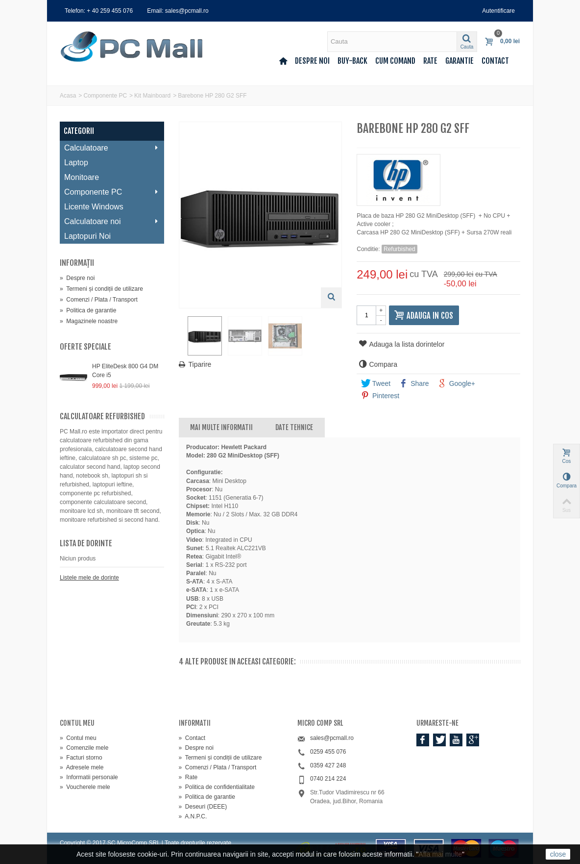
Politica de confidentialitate (217, 787)
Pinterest (380, 396)
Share (414, 383)
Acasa (68, 95)
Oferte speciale (85, 347)
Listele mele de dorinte (89, 577)
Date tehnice (294, 427)
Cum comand (395, 61)
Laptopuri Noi (87, 236)
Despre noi (312, 61)
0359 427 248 (328, 765)
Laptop (76, 162)
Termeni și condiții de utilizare (101, 288)
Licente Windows (93, 207)
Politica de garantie (88, 310)
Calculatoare (111, 148)
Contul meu (78, 738)
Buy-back (352, 61)
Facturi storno (81, 757)
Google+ (456, 383)
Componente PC (105, 95)
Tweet (375, 383)
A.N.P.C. (193, 816)
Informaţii (77, 263)
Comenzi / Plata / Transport (99, 299)
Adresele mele (81, 767)
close (558, 854)
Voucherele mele (85, 787)
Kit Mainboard (152, 95)
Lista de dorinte (86, 543)
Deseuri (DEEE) (203, 806)
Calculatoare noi (111, 221)
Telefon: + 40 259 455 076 (99, 10)
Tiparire (200, 366)
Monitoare (81, 177)
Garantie (459, 61)
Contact (495, 61)
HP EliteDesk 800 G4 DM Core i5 (125, 371)
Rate (430, 61)
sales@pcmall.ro (332, 738)
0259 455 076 (328, 751)
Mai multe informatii (221, 427)
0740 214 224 (328, 778)
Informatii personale (89, 777)
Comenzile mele (84, 747)
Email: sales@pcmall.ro (178, 10)
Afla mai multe (440, 854)
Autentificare (498, 10)
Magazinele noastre (89, 321)
